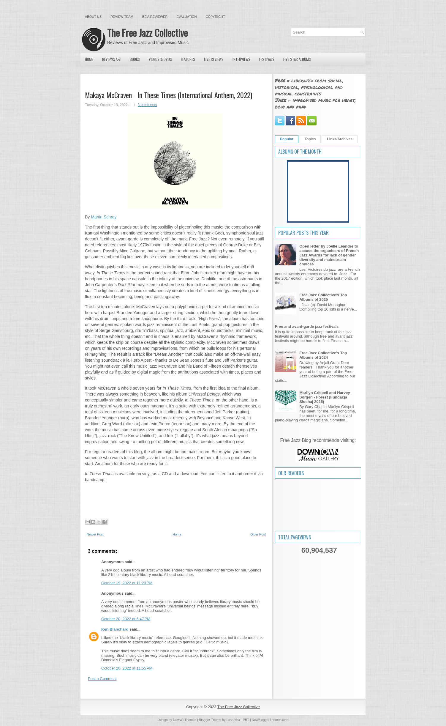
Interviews (241, 59)
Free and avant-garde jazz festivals (307, 326)
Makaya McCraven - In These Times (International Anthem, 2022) (168, 94)
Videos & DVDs (160, 59)
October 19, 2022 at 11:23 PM (126, 583)
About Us (93, 16)
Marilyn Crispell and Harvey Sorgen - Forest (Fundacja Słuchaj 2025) (324, 397)
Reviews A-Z (111, 59)
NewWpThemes (184, 720)
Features (188, 59)
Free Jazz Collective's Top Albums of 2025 (323, 297)
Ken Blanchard (115, 629)
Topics (310, 139)
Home (89, 59)
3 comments (147, 105)
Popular (286, 139)
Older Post (258, 534)
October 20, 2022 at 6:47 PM (125, 619)
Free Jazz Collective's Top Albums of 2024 (323, 355)
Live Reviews (214, 59)
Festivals (266, 59)
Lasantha (233, 720)
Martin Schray (103, 217)
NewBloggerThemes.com (270, 720)
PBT (246, 720)
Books (135, 59)
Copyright (215, 16)
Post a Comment (102, 678)
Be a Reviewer (155, 16)
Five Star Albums (297, 59)
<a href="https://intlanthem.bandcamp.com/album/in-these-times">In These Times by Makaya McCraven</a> (175, 493)
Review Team (121, 16)
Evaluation (186, 16)
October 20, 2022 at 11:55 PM (126, 668)
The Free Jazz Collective (147, 33)
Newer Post (95, 534)
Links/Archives (339, 139)
